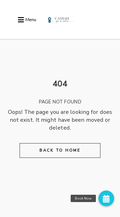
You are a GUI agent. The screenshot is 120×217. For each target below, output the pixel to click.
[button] (106, 198)
